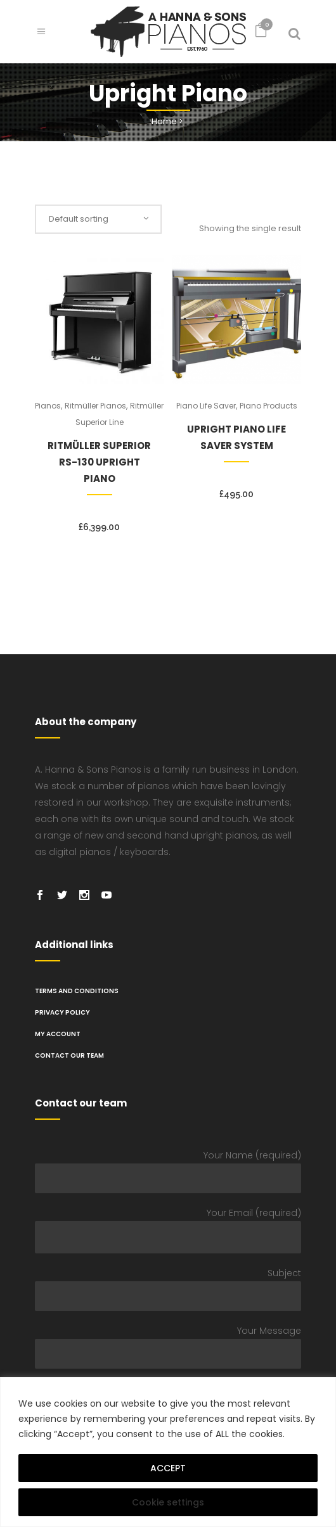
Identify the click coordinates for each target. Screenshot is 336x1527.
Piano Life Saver (206, 405)
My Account (58, 1034)
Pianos (48, 405)
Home (164, 121)
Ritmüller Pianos (95, 405)
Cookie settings (168, 1502)
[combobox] (98, 219)
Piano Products (268, 405)
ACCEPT (168, 1468)
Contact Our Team (69, 1055)
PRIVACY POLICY (62, 1012)
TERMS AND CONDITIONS (77, 991)
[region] (168, 1452)
